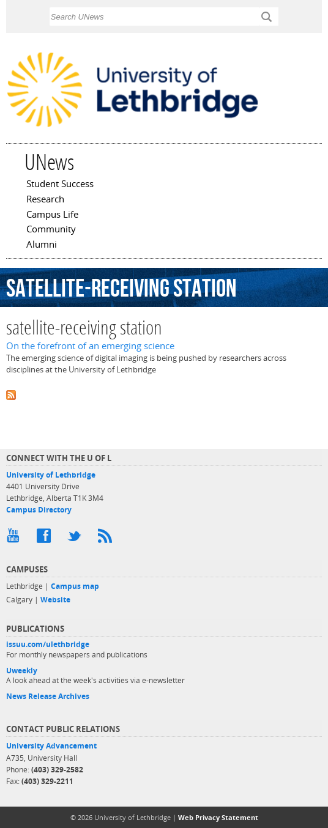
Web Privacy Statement (218, 817)
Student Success (60, 184)
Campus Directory (39, 509)
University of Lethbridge (50, 474)
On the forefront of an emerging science (90, 345)
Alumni (41, 245)
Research (45, 199)
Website (55, 599)
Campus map (75, 586)
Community (51, 229)
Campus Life (52, 215)
